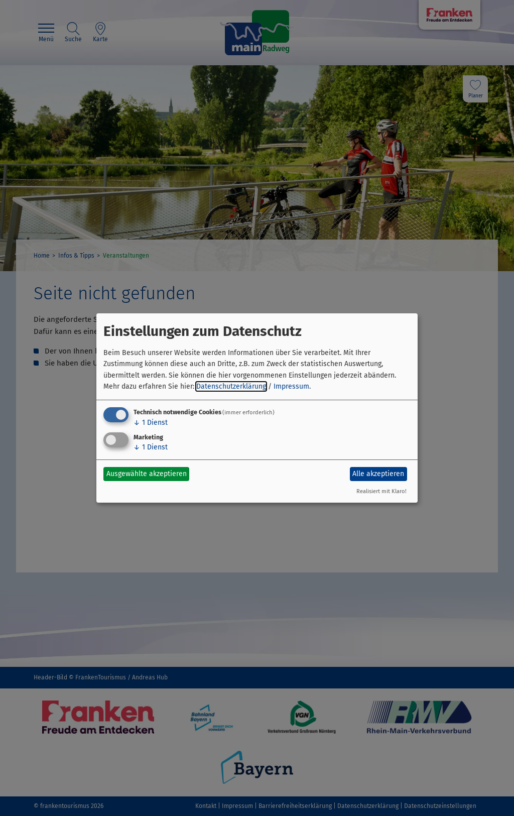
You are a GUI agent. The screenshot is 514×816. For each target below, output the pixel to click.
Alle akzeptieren (378, 474)
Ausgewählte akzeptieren (146, 474)
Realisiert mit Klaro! (381, 491)
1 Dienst (151, 422)
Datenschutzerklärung (231, 386)
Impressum (291, 386)
